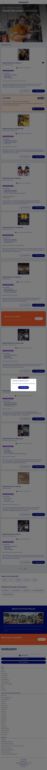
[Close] (33, 380)
